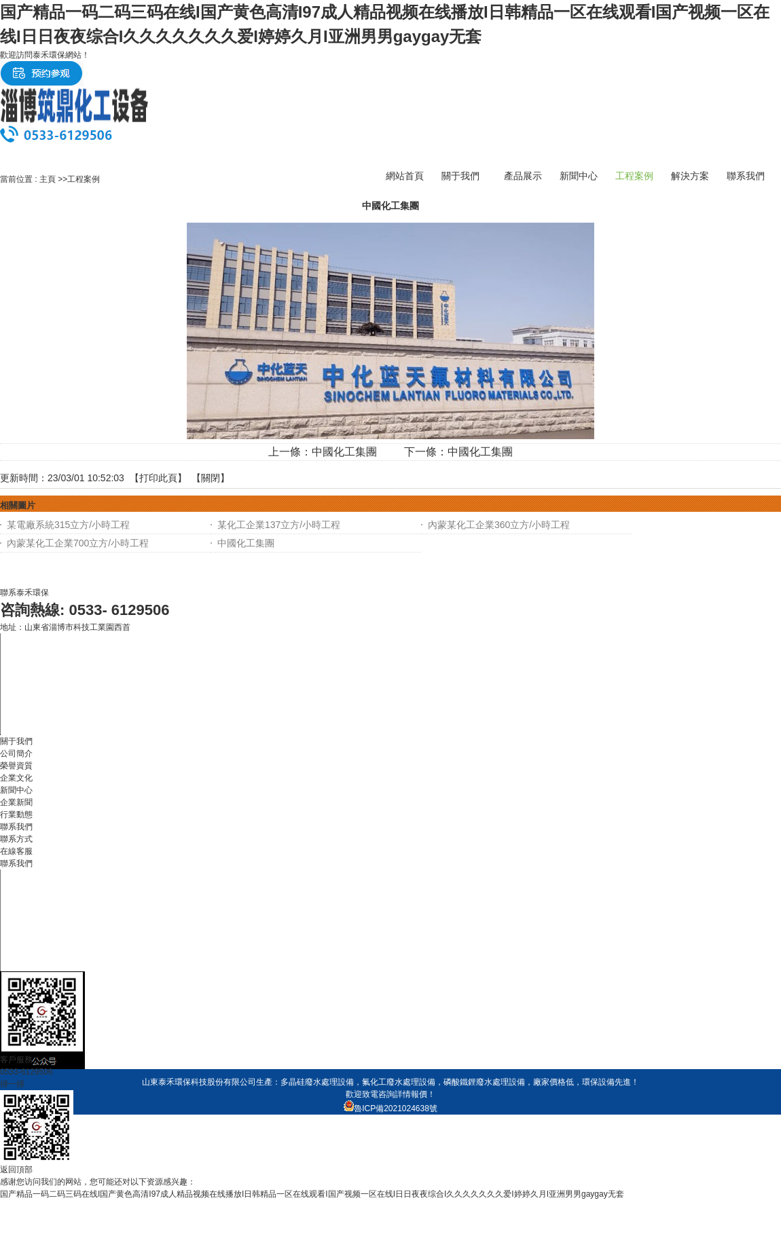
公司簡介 (16, 753)
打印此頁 (158, 477)
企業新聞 (16, 802)
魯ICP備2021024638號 (390, 1108)
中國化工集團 (344, 452)
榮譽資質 (16, 765)
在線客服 (16, 851)
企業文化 (16, 778)
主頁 (47, 179)
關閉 (210, 477)
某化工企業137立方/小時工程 (278, 524)
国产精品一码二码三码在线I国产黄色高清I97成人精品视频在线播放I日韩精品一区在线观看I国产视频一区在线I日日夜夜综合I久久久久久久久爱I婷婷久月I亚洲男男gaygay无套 (312, 1194)
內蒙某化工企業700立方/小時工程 (78, 543)
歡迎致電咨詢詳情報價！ (390, 1094)
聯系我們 (16, 863)
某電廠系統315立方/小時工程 (68, 524)
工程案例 (83, 179)
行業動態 (16, 814)
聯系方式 (16, 839)
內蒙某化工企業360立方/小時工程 (499, 524)
